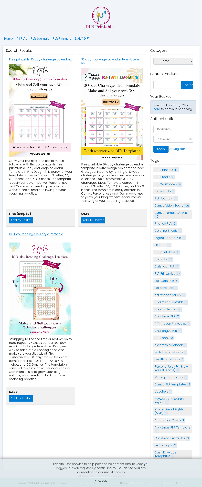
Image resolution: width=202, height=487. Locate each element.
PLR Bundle (165, 177)
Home (8, 38)
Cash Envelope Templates (165, 454)
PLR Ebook (164, 338)
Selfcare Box (166, 288)
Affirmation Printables (173, 323)
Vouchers (163, 391)
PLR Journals (40, 38)
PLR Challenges (168, 309)
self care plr (166, 445)
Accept (103, 480)
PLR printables (167, 252)
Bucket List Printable (171, 302)
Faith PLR (164, 259)
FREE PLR (163, 245)
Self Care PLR (167, 280)
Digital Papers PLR (170, 237)
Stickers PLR (165, 191)
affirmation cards (170, 295)
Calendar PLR (167, 266)
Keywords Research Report (169, 401)
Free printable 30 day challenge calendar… (40, 59)
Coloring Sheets (168, 230)
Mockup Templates (171, 377)
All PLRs (22, 38)
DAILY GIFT (82, 38)
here (156, 109)
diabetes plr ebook (171, 345)
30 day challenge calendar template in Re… (110, 61)
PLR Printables (168, 273)
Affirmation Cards (170, 420)
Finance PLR (166, 223)
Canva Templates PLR (171, 215)
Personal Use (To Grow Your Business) (171, 368)
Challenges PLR (168, 330)
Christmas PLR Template (172, 429)
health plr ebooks (169, 359)
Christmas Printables (172, 438)
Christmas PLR (167, 316)
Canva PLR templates (173, 384)
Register (179, 149)
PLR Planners (62, 38)
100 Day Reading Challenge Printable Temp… (36, 236)
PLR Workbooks (168, 184)
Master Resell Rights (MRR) (169, 411)
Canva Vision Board (172, 205)
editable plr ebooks (171, 352)
